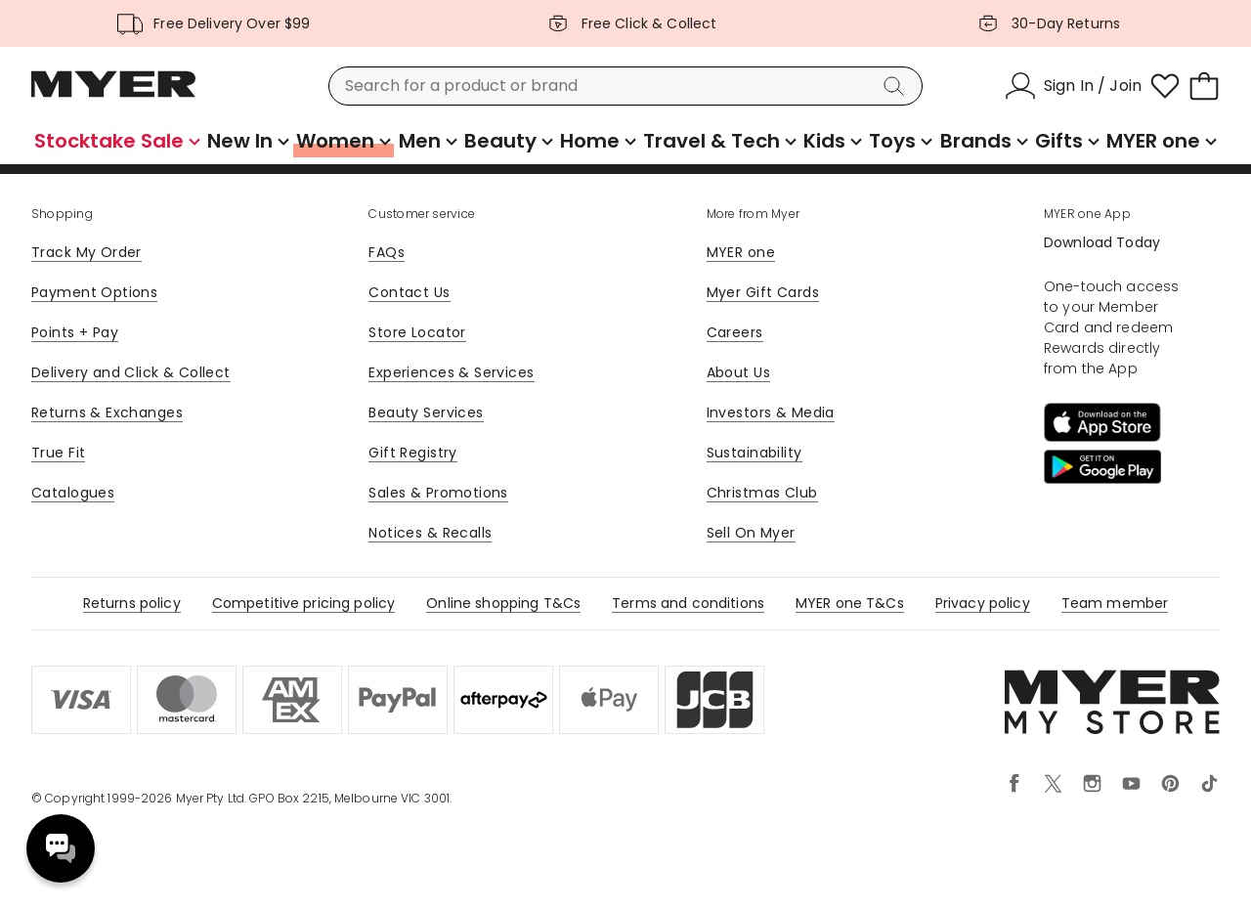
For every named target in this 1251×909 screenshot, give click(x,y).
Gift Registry (412, 452)
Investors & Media (771, 412)
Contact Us (409, 292)
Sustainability (754, 452)
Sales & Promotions (438, 492)
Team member (1115, 603)
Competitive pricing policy (304, 603)
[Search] (897, 86)
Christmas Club (762, 492)
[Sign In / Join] (1073, 86)
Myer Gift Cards (763, 292)
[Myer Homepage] (113, 95)
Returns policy (132, 603)
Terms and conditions (688, 603)
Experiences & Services (451, 372)
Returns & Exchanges (107, 412)
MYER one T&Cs (850, 603)
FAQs (386, 252)
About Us (738, 372)
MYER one (741, 252)
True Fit (58, 452)
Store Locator (416, 332)
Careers (735, 332)
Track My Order (86, 252)
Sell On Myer (751, 532)
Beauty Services (425, 412)
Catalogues (72, 492)
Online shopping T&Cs (503, 603)
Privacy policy (982, 603)
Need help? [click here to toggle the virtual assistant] (60, 848)
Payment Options (94, 292)
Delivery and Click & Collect (131, 372)
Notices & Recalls (430, 532)
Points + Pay (74, 332)
